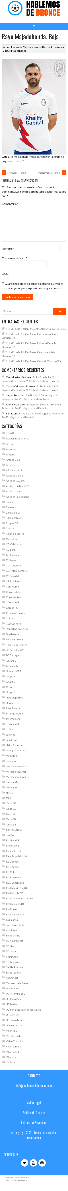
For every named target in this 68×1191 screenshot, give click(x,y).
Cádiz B (10, 528)
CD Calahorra (13, 544)
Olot (8, 798)
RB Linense (12, 866)
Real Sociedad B (15, 903)
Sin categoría (13, 972)
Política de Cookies (34, 1113)
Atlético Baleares (16, 480)
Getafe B (11, 660)
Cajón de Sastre (15, 533)
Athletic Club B (14, 475)
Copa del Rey (13, 597)
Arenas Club (13, 459)
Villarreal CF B (14, 1046)
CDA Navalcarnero (16, 570)
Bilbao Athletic (14, 517)
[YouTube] (33, 1163)
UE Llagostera (14, 1020)
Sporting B (12, 977)
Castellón (11, 539)
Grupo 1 (7, 46)
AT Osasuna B (14, 470)
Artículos (11, 464)
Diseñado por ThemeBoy (14, 1180)
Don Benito (12, 634)
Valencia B (12, 1030)
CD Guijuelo (13, 554)
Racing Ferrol (13, 850)
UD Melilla (11, 1004)
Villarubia (11, 1057)
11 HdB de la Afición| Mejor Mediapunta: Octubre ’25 (36, 328)
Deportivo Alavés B (17, 628)
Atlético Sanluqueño (17, 496)
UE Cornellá (12, 1014)
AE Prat (10, 443)
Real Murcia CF (14, 893)
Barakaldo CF (13, 512)
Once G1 (11, 803)
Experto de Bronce (16, 644)
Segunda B (12, 956)
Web (5, 274)
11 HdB (10, 433)
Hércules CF (13, 702)
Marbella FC (12, 755)
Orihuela (11, 824)
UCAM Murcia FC (15, 993)
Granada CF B (13, 671)
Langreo (10, 734)
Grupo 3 (10, 687)
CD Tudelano (13, 565)
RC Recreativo (14, 877)
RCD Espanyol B (15, 882)
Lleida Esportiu (14, 745)
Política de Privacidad (34, 1122)
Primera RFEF (13, 845)
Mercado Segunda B (17, 776)
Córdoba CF (12, 602)
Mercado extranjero (17, 766)
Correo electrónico (14, 258)
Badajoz (10, 501)
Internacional (13, 718)
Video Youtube (14, 1041)
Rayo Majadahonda (15, 50)
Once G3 (11, 813)
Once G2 (11, 808)
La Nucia (10, 729)
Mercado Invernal (33, 46)
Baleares (11, 507)
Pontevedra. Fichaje (52, 172)
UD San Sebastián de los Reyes (23, 1009)
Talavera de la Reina (17, 983)
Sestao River (13, 961)
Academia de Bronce (17, 438)
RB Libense (12, 861)
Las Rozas (11, 739)
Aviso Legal (34, 1103)
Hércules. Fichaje (14, 172)
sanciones (11, 930)
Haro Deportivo (14, 697)
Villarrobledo (13, 1051)
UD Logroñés (13, 999)
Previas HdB (13, 840)
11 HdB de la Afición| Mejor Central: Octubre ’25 (33, 361)
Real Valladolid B (15, 914)
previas (10, 835)
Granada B (12, 665)
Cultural (10, 618)
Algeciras (11, 449)
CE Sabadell (12, 576)
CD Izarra (11, 560)
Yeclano (10, 1062)
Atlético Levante (15, 491)
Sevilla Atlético (14, 967)
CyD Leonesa (13, 623)
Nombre (8, 248)
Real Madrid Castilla (17, 888)
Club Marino (13, 586)
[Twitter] (24, 1163)
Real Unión (12, 909)
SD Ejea (10, 946)
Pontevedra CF (14, 829)
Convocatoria (13, 591)
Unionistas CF (14, 1025)
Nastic (9, 792)
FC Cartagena (14, 655)
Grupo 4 (10, 692)
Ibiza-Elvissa (13, 708)
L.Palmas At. (13, 723)
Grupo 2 (10, 681)
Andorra (10, 454)
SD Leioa (11, 951)
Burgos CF (12, 523)
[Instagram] (42, 1163)
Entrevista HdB (14, 639)
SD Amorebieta (14, 940)
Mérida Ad (12, 787)
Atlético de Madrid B (17, 486)
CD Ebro (10, 549)
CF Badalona (13, 581)
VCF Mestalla (13, 1035)
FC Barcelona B (14, 650)
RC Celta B (12, 872)
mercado (17, 46)
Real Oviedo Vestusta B (19, 898)
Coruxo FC (12, 607)
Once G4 (11, 819)
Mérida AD (12, 782)
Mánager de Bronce (17, 750)
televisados (12, 988)
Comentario (10, 203)
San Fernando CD (16, 924)
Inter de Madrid (15, 713)
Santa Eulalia (13, 935)
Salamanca (12, 919)
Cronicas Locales (15, 612)
